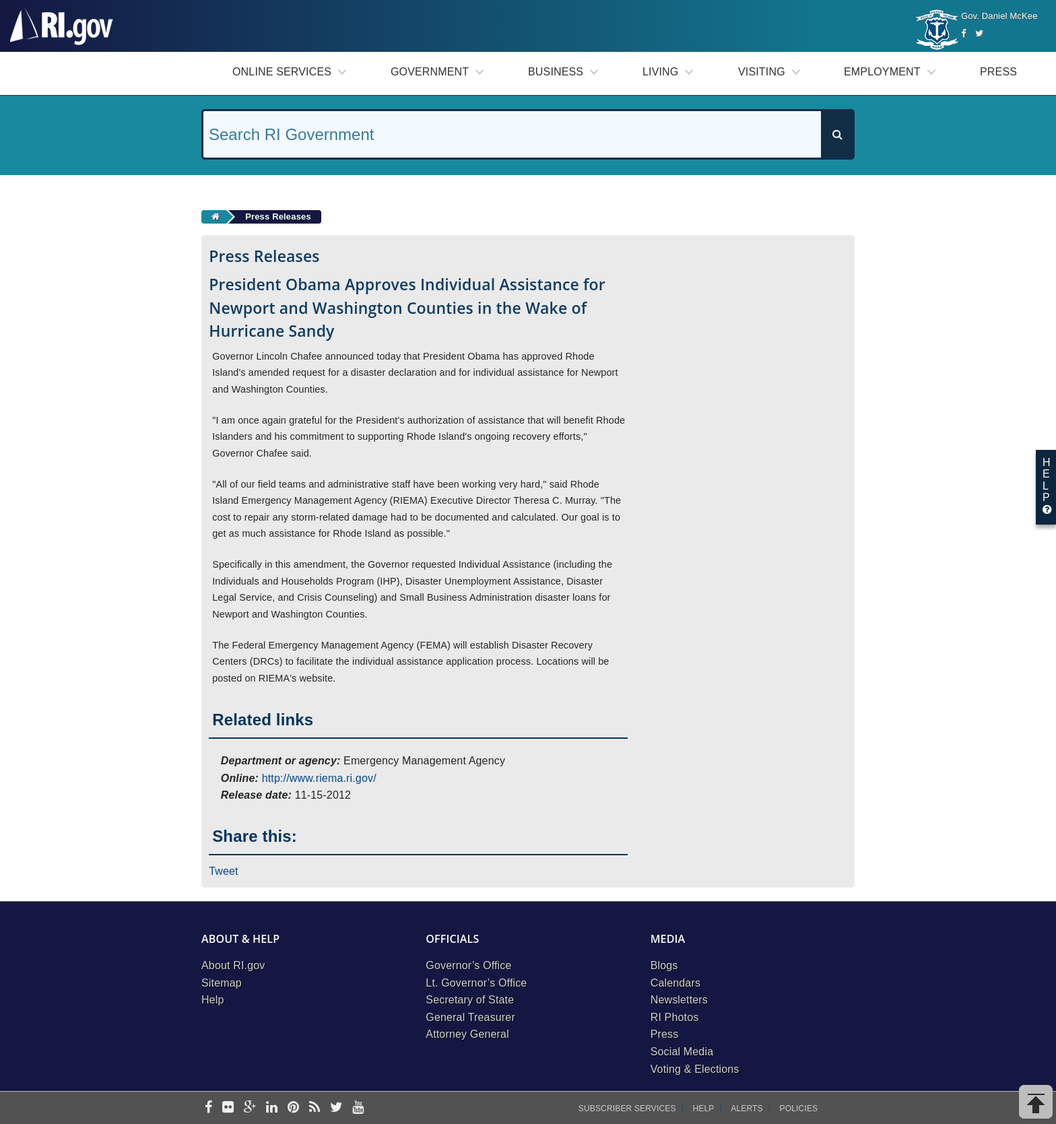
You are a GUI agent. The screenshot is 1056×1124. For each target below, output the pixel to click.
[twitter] (336, 1108)
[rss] (314, 1108)
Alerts (746, 1108)
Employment (882, 71)
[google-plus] (250, 1108)
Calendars (675, 983)
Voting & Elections (695, 1069)
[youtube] (358, 1108)
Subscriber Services (627, 1108)
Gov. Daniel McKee (999, 16)
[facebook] (208, 1108)
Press (998, 71)
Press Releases (278, 216)
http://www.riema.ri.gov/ (319, 778)
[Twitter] (979, 33)
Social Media (682, 1051)
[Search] (837, 134)
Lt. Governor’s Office (476, 983)
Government (430, 71)
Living (660, 71)
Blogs (664, 965)
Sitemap (221, 983)
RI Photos (675, 1017)
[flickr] (228, 1108)
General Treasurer (470, 1017)
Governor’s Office (468, 965)
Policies (799, 1108)
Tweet (223, 871)
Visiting (761, 71)
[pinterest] (293, 1108)
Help (212, 999)
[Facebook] (963, 33)
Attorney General (467, 1034)
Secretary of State (470, 999)
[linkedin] (271, 1108)
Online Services (281, 71)
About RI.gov (233, 965)
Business (555, 71)
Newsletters (679, 999)
